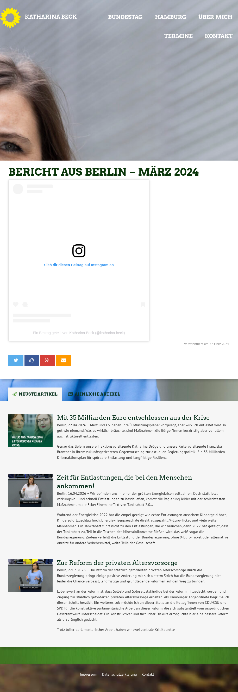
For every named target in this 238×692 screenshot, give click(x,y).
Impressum (88, 674)
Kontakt (219, 36)
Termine (178, 36)
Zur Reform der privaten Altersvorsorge (117, 563)
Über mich (215, 17)
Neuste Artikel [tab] (38, 394)
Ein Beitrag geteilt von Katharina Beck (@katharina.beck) (79, 333)
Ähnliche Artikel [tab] (97, 394)
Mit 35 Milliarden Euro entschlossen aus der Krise (133, 417)
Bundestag (125, 17)
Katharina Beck (51, 17)
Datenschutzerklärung (119, 674)
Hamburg (170, 17)
